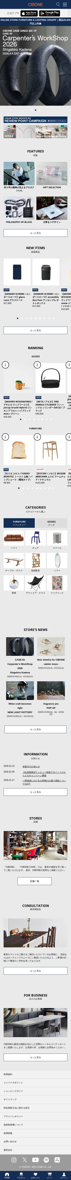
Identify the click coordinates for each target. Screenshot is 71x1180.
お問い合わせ (10, 1141)
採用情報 (8, 1133)
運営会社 (8, 1150)
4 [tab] (31, 318)
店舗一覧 (34, 881)
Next (64, 288)
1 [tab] (32, 110)
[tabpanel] (35, 66)
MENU (65, 4)
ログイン (64, 1175)
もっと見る (35, 233)
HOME (7, 1175)
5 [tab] (35, 318)
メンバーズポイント (13, 1082)
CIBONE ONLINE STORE (35, 7)
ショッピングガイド (13, 1091)
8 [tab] (49, 318)
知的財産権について (13, 1124)
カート (49, 1175)
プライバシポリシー (13, 1116)
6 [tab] (40, 318)
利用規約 (8, 1074)
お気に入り (35, 1175)
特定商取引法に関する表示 (17, 1108)
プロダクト (21, 1175)
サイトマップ (10, 1099)
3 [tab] (39, 110)
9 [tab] (53, 318)
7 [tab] (44, 318)
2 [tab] (35, 110)
